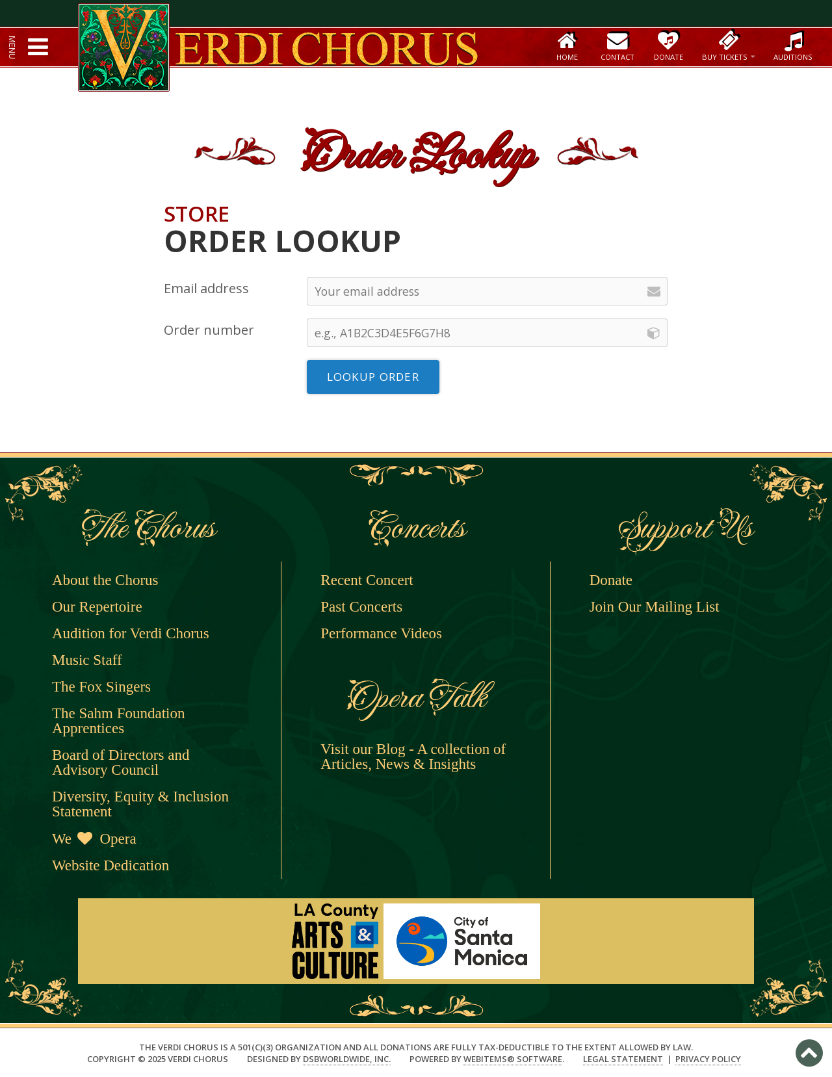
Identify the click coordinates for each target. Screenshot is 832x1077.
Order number (209, 330)
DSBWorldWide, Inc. (347, 1059)
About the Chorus (105, 580)
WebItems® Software (512, 1059)
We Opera (94, 839)
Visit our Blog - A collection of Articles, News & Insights (413, 756)
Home (567, 45)
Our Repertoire (97, 607)
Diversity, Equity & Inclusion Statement (140, 804)
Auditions (793, 45)
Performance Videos (381, 633)
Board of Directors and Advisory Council (120, 762)
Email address (206, 288)
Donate (668, 45)
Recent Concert (366, 580)
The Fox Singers (101, 687)
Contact (617, 45)
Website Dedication (110, 865)
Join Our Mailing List (655, 607)
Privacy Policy (708, 1059)
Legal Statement (623, 1059)
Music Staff (87, 660)
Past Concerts (361, 607)
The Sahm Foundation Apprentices (118, 720)
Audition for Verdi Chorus (130, 633)
